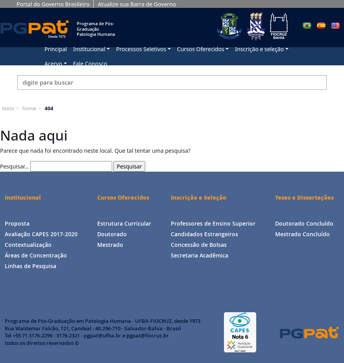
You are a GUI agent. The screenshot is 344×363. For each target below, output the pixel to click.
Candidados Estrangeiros (204, 234)
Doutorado (112, 234)
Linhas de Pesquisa (30, 266)
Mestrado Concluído (302, 234)
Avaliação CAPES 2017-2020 (41, 234)
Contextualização (28, 244)
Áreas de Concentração (36, 255)
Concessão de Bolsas (199, 244)
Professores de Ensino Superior (213, 223)
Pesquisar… (14, 166)
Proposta (17, 223)
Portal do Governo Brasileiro (53, 4)
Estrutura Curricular (124, 223)
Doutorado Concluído (304, 223)
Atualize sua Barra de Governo (137, 4)
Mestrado (110, 244)
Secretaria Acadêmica (199, 255)
